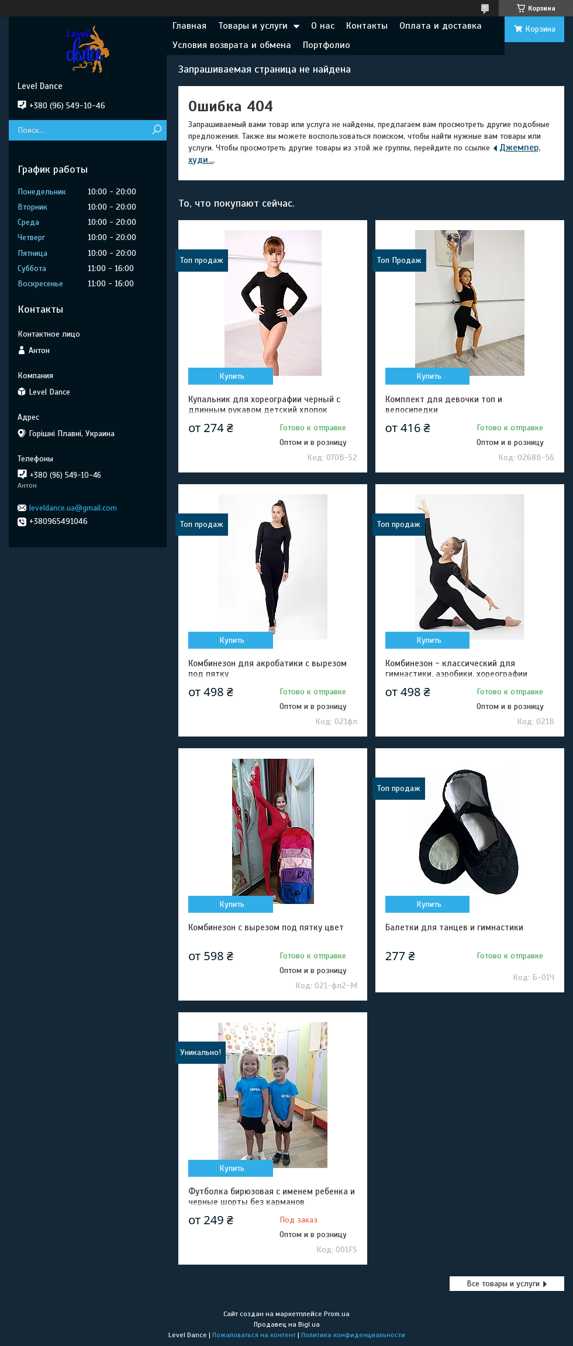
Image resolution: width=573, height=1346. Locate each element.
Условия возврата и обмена (231, 45)
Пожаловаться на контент (254, 1335)
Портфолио (326, 45)
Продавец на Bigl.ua (287, 1324)
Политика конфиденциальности (353, 1335)
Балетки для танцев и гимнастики (454, 927)
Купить (231, 376)
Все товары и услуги (503, 1284)
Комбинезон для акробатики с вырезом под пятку (267, 668)
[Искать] (156, 130)
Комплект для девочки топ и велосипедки (443, 404)
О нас (322, 26)
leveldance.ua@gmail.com (73, 508)
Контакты (367, 26)
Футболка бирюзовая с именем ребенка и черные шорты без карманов (271, 1196)
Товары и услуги (253, 26)
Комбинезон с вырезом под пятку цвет (266, 927)
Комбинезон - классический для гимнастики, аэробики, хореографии (456, 668)
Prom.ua (337, 1314)
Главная (189, 26)
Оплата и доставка (440, 26)
